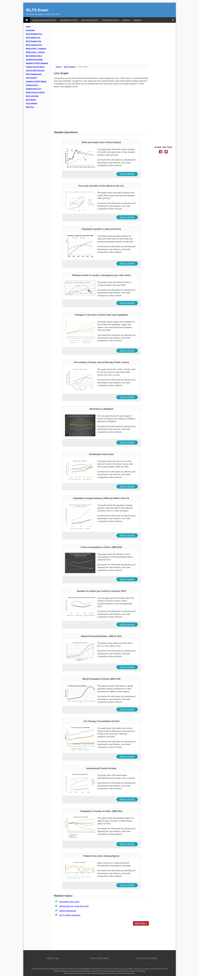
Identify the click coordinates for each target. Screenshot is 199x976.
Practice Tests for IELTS (35, 67)
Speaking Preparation (34, 59)
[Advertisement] (114, 43)
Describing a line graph (69, 902)
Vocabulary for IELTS (69, 20)
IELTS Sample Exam (34, 74)
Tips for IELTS (31, 78)
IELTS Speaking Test (34, 34)
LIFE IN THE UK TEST (146, 958)
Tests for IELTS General (35, 70)
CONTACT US (52, 958)
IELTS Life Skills (32, 96)
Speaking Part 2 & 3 (33, 89)
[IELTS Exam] (26, 20)
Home (28, 27)
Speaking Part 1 (32, 85)
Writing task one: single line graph (74, 906)
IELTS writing (69, 67)
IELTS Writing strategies (69, 915)
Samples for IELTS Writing (36, 81)
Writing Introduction (67, 911)
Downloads (30, 30)
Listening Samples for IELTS (44, 20)
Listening (126, 20)
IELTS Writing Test (33, 38)
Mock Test (30, 107)
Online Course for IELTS (35, 92)
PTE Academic (31, 103)
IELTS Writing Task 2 (34, 56)
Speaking (137, 20)
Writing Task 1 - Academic (36, 48)
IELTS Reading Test (33, 41)
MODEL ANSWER (127, 174)
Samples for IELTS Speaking (37, 63)
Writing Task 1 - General (35, 52)
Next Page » (141, 923)
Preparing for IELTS (110, 20)
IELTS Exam (37, 10)
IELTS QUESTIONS (99, 958)
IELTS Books (31, 100)
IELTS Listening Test (34, 45)
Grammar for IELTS (89, 20)
